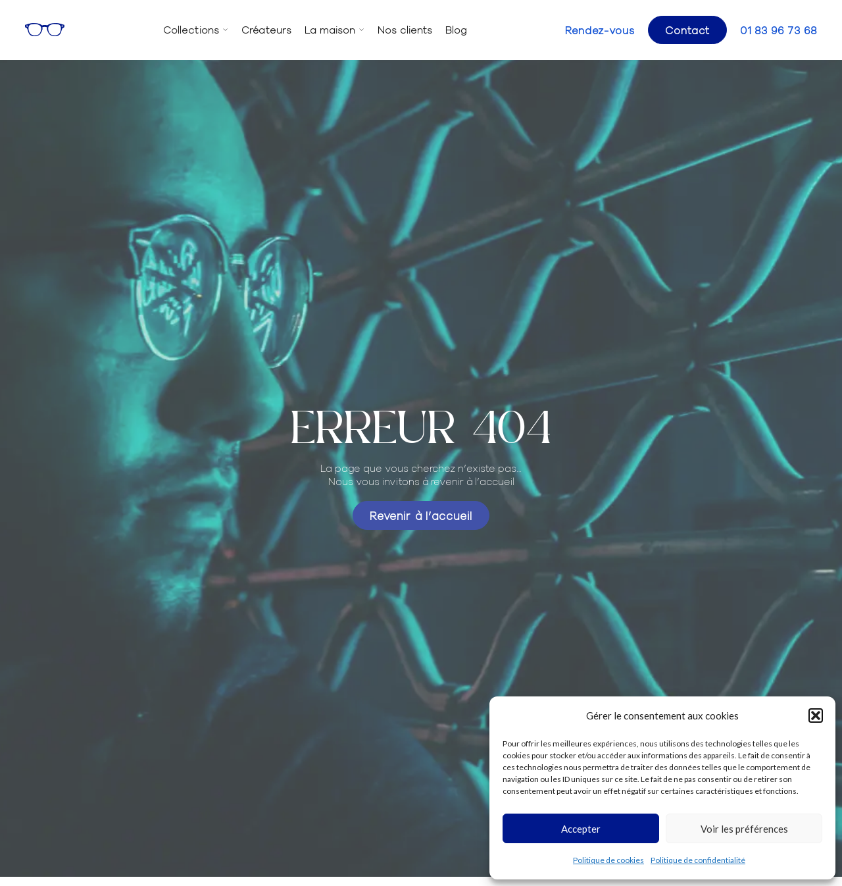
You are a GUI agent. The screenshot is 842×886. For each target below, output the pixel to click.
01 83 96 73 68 (778, 30)
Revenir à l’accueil (421, 515)
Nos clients (405, 30)
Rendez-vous (600, 30)
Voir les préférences (744, 829)
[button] (815, 715)
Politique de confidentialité (698, 860)
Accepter (581, 829)
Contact (687, 30)
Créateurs (266, 30)
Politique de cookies (608, 860)
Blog (456, 30)
